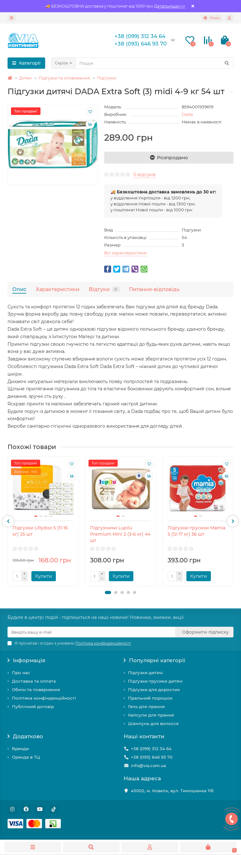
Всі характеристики (125, 252)
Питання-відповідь (154, 289)
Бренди (20, 748)
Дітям (25, 77)
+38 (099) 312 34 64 (151, 748)
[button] (108, 592)
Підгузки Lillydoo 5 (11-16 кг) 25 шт (40, 531)
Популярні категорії (154, 660)
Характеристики (57, 289)
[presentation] (8, 521)
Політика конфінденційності (44, 698)
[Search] (154, 63)
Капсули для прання (151, 714)
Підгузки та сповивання (64, 77)
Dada (187, 114)
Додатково (25, 736)
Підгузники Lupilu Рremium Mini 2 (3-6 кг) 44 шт (120, 534)
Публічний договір (33, 706)
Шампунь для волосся (153, 723)
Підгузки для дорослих (154, 689)
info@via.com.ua (148, 765)
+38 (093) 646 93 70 (152, 757)
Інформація (26, 660)
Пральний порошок (150, 698)
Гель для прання (146, 706)
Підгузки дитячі (145, 672)
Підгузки (106, 77)
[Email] (91, 632)
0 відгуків (144, 174)
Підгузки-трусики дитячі (155, 681)
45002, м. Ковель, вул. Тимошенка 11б (172, 790)
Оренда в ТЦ (26, 757)
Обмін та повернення (36, 689)
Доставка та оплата (34, 681)
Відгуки (104, 289)
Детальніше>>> (169, 6)
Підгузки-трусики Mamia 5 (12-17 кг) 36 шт (196, 531)
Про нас (21, 672)
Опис (19, 289)
